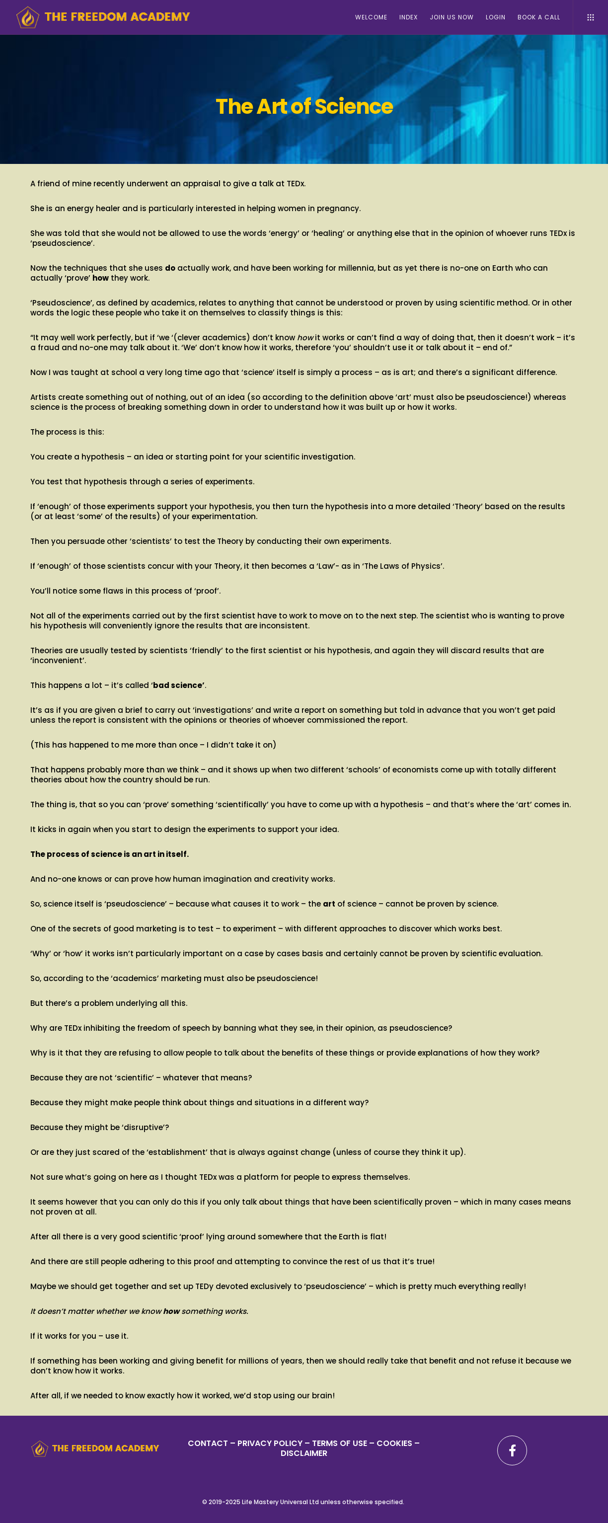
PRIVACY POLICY (270, 1443)
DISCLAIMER (304, 1453)
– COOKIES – (393, 1443)
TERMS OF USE (339, 1443)
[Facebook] (512, 1450)
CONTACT (208, 1443)
